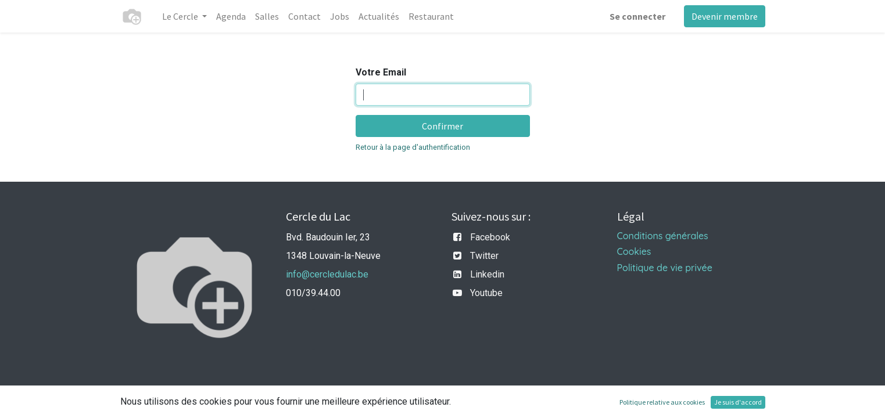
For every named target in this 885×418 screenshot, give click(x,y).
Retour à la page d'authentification (413, 147)
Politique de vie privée (664, 267)
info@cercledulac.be (327, 274)
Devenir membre (724, 16)
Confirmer (442, 126)
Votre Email (381, 72)
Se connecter (637, 16)
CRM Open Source (728, 402)
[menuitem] (231, 16)
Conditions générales (662, 236)
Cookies (634, 251)
